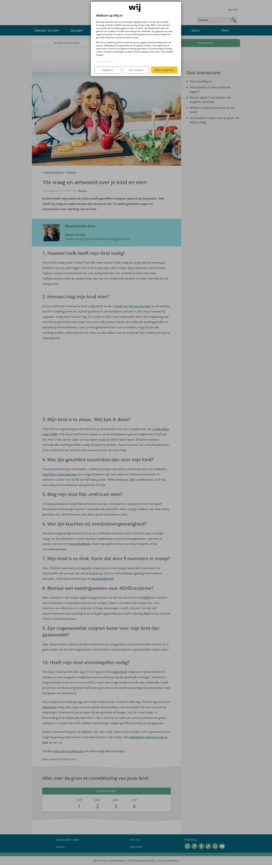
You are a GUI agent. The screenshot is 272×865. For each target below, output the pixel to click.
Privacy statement (104, 61)
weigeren (107, 70)
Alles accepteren (164, 70)
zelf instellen (136, 70)
